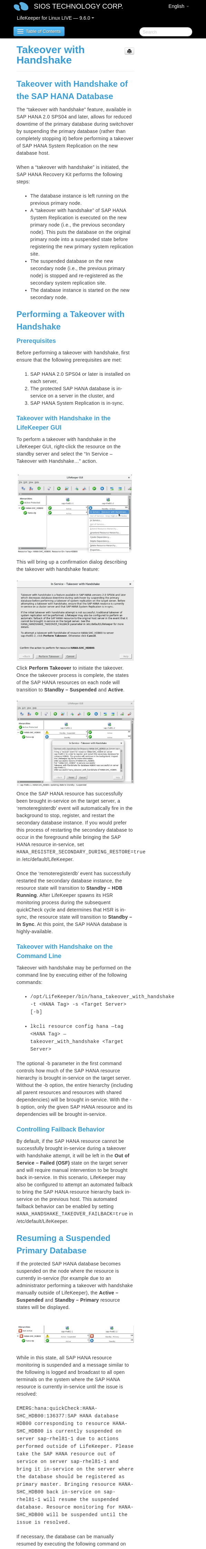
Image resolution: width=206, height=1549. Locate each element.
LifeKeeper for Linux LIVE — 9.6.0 (55, 18)
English (178, 6)
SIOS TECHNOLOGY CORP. (78, 6)
